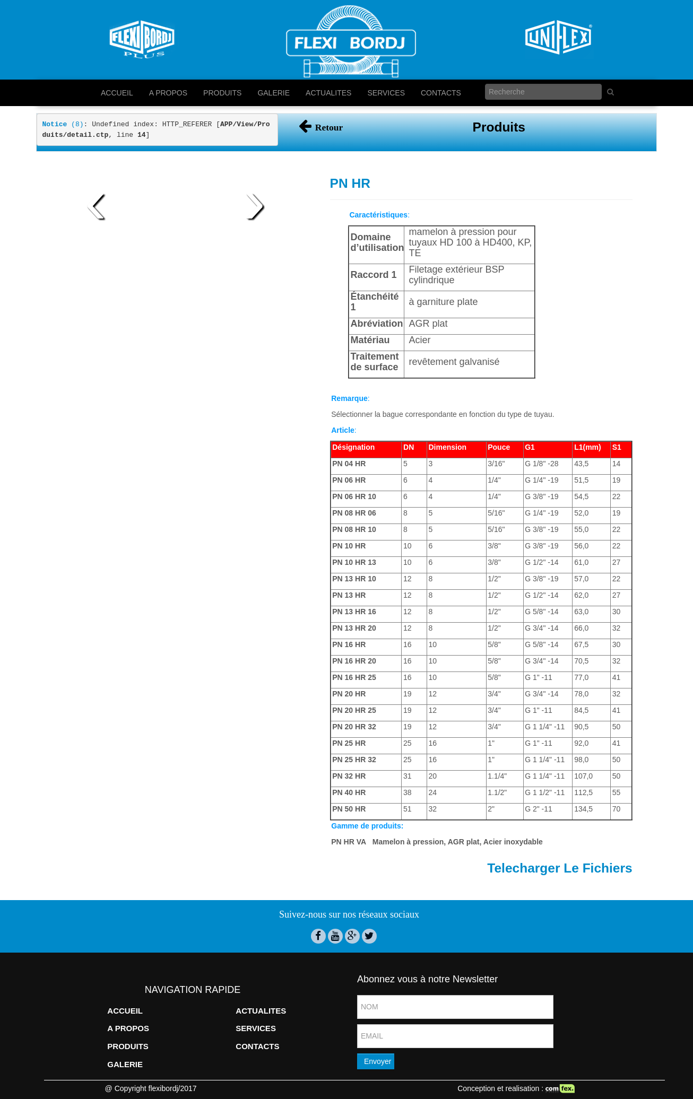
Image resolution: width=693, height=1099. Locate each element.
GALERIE (273, 93)
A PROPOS (168, 93)
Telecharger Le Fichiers (559, 868)
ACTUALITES (328, 93)
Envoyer (377, 1061)
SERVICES (386, 93)
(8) (63, 124)
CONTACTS (441, 93)
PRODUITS (222, 93)
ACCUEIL (117, 93)
